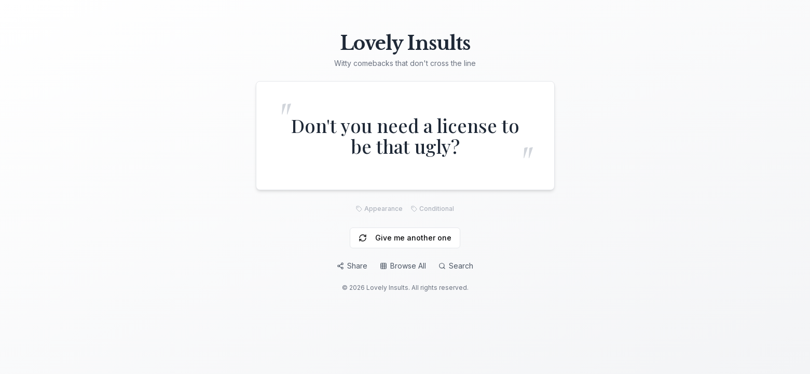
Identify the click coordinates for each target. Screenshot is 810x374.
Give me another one (405, 237)
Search (455, 265)
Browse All (403, 265)
